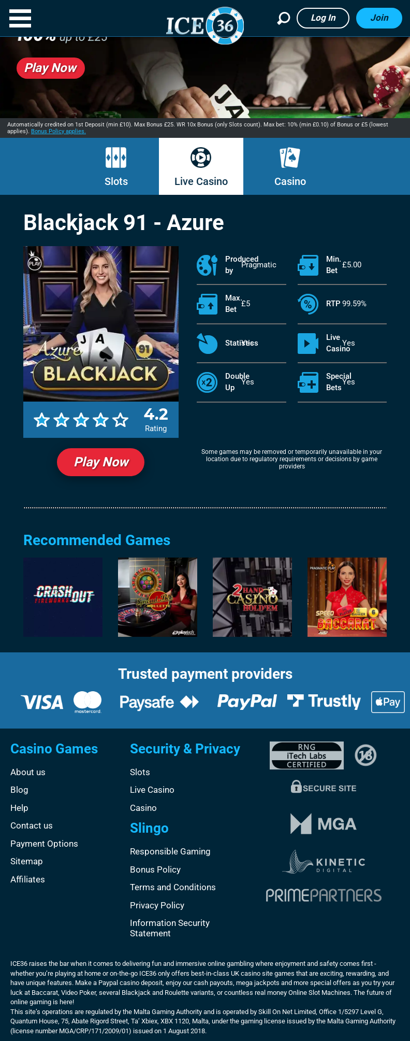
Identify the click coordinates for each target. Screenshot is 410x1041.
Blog (19, 790)
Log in (323, 17)
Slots (116, 181)
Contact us (31, 825)
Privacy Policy (157, 905)
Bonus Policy (155, 869)
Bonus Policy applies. (58, 131)
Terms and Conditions (173, 887)
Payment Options (44, 843)
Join (379, 17)
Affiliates (27, 879)
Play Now (101, 461)
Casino (290, 181)
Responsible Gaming (170, 851)
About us (28, 772)
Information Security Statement (170, 928)
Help (19, 808)
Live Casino (201, 181)
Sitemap (26, 861)
